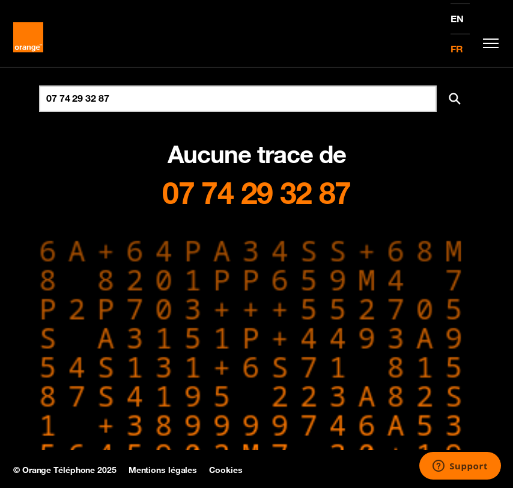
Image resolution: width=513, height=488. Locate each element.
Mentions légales (163, 470)
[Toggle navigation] (488, 43)
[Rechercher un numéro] (238, 98)
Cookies (225, 470)
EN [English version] (457, 19)
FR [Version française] (457, 49)
